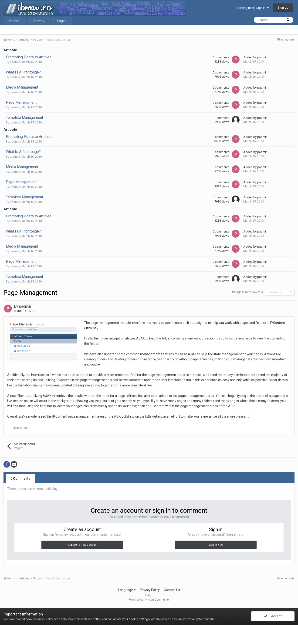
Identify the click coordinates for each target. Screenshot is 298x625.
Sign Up (283, 7)
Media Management (22, 87)
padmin (15, 62)
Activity (38, 21)
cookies (31, 619)
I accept (273, 616)
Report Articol (19, 427)
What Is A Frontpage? (23, 72)
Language (126, 590)
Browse (14, 21)
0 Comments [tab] (20, 478)
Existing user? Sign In (253, 8)
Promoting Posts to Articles (28, 57)
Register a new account (82, 544)
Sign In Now (215, 544)
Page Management (21, 102)
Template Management (24, 117)
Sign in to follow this (249, 292)
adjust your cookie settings (131, 619)
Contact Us (172, 590)
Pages (61, 21)
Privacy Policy (150, 590)
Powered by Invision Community (149, 599)
